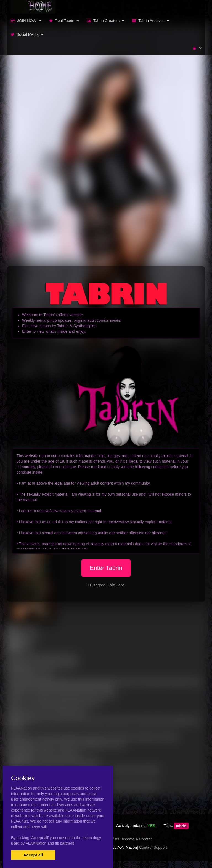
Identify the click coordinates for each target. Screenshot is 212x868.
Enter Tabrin (106, 567)
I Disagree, (106, 585)
